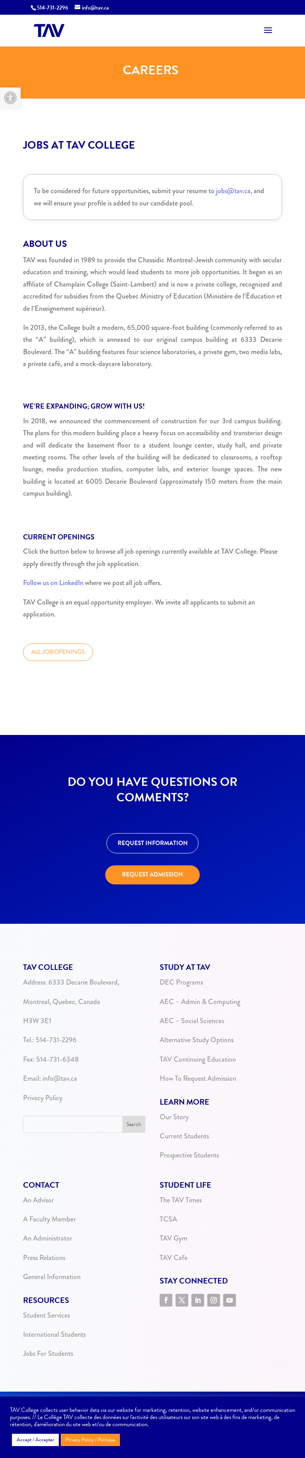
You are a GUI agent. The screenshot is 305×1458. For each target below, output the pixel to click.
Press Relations (44, 1257)
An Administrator (47, 1238)
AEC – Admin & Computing (200, 1002)
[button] (10, 97)
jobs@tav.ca (233, 191)
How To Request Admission (198, 1078)
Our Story (174, 1117)
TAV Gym (173, 1238)
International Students (54, 1334)
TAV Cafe (173, 1257)
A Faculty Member (49, 1219)
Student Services (46, 1315)
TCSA (168, 1219)
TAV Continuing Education (198, 1059)
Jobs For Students (48, 1353)
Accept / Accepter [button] (35, 1440)
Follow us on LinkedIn (53, 583)
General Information (52, 1277)
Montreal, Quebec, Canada (61, 1002)
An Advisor (38, 1200)
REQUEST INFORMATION (153, 843)
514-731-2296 (55, 1040)
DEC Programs (181, 982)
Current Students (184, 1136)
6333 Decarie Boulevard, (83, 982)
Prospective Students (189, 1155)
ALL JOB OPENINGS (58, 652)
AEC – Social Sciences (192, 1021)
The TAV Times (181, 1200)
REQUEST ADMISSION (152, 874)
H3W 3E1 (37, 1021)
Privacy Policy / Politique (90, 1440)
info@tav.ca (59, 1078)
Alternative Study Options (197, 1040)
